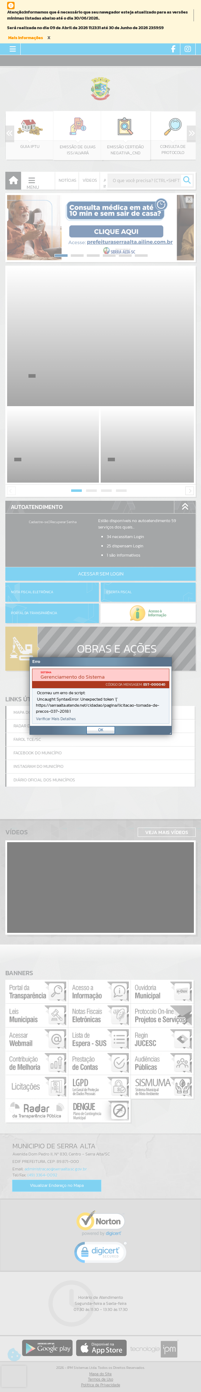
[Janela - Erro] (101, 696)
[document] (100, 696)
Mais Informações (25, 37)
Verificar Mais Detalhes (56, 719)
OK (101, 730)
